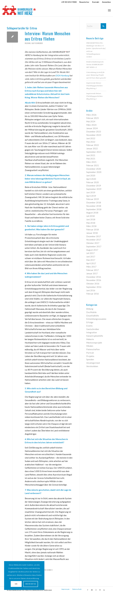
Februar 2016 (92, 293)
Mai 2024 (90, 121)
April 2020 (91, 179)
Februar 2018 (92, 229)
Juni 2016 (90, 290)
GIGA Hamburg (62, 75)
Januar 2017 (92, 273)
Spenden (90, 359)
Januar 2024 (92, 128)
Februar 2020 (92, 182)
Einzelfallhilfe (92, 315)
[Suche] (96, 26)
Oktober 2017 (92, 243)
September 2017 (93, 246)
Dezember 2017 (93, 236)
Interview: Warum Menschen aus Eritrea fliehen (47, 36)
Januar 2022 (92, 148)
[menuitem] (84, 2)
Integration (91, 332)
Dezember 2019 (93, 185)
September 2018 (93, 209)
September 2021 (93, 152)
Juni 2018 (90, 219)
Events (89, 325)
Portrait (90, 353)
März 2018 (91, 226)
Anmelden (106, 2)
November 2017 (93, 239)
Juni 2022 (90, 138)
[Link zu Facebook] (88, 590)
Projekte (90, 356)
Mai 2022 (90, 142)
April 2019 (91, 196)
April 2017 (91, 263)
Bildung (28, 43)
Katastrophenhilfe (94, 336)
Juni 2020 (90, 175)
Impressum (65, 589)
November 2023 (93, 135)
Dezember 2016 (93, 277)
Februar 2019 (92, 199)
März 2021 (91, 162)
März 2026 (91, 115)
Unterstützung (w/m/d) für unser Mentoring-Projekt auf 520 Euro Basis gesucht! (96, 75)
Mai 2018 (90, 223)
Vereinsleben (92, 366)
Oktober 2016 (92, 283)
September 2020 (93, 172)
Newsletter (84, 2)
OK (15, 584)
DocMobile (91, 312)
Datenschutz (76, 589)
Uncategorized (93, 363)
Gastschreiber (37, 43)
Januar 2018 (92, 233)
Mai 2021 (90, 158)
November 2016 (93, 280)
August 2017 (92, 250)
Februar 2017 (92, 270)
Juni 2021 (90, 155)
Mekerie (90, 339)
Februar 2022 (92, 145)
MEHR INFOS (30, 584)
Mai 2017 (90, 260)
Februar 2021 (92, 165)
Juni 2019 (90, 192)
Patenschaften (93, 349)
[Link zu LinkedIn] (104, 590)
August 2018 (92, 212)
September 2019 (93, 189)
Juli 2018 (90, 216)
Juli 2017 (90, 253)
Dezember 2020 (93, 169)
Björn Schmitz (47, 570)
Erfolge (89, 322)
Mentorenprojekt (94, 342)
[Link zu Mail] (100, 590)
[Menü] (109, 10)
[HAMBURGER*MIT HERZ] (19, 10)
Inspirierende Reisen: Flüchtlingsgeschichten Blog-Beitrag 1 (94, 85)
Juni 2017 (90, 256)
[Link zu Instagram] (96, 590)
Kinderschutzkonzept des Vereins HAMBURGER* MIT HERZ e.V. (95, 64)
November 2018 (93, 206)
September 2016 (93, 287)
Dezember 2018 (93, 202)
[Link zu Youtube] (92, 590)
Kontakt (95, 2)
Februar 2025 (92, 118)
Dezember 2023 (93, 131)
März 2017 (91, 266)
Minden (89, 346)
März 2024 (91, 125)
